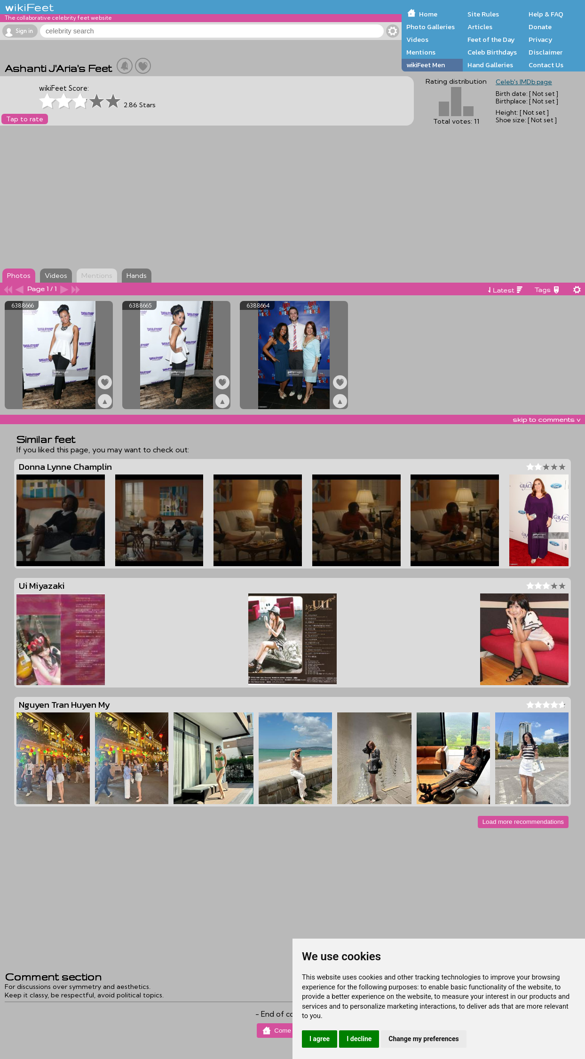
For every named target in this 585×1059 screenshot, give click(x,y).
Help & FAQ (546, 14)
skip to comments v (546, 419)
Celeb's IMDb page (524, 82)
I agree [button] (319, 1039)
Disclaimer (545, 52)
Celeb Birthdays (492, 52)
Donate (540, 27)
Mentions (420, 52)
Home (428, 14)
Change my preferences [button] (423, 1039)
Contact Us (546, 65)
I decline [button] (359, 1039)
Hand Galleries (490, 65)
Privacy (541, 39)
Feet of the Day (491, 39)
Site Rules (483, 14)
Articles (479, 27)
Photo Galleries (430, 27)
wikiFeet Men (425, 65)
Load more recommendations (523, 821)
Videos (417, 39)
